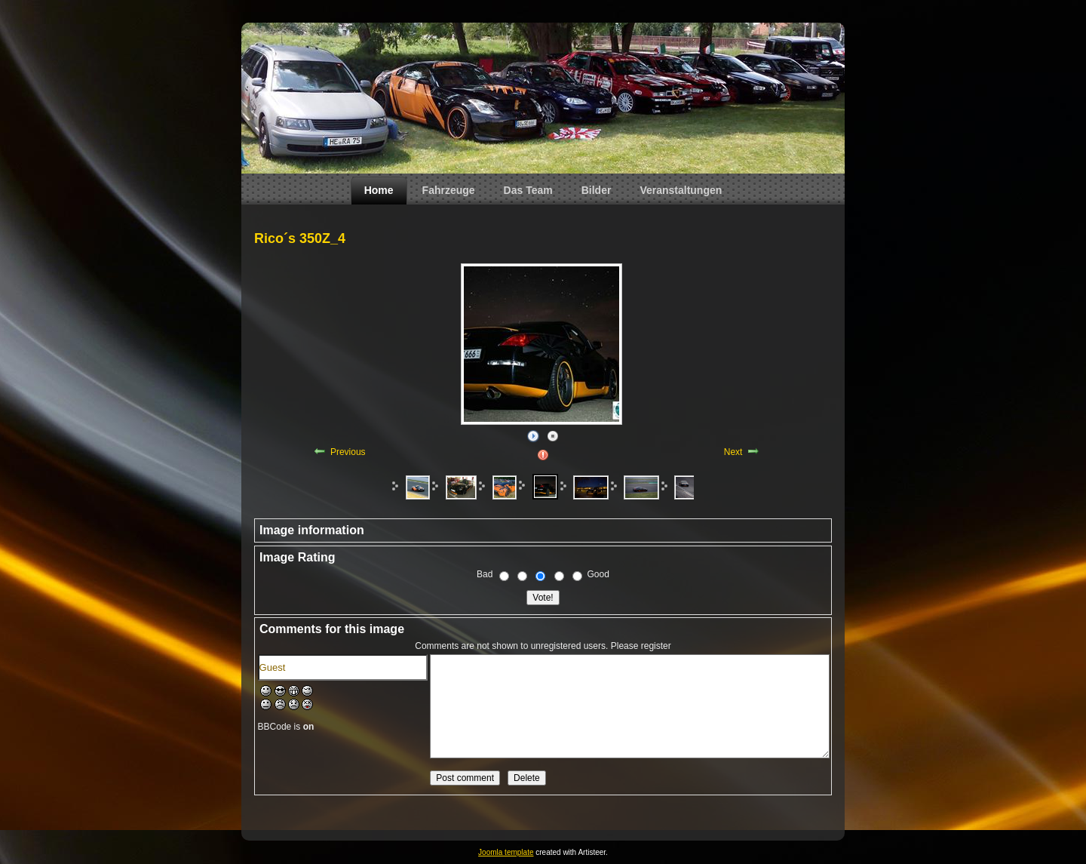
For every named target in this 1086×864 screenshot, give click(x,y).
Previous (348, 452)
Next (733, 452)
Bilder (596, 190)
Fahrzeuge (448, 190)
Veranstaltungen (681, 190)
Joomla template (505, 852)
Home (379, 190)
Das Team (528, 190)
